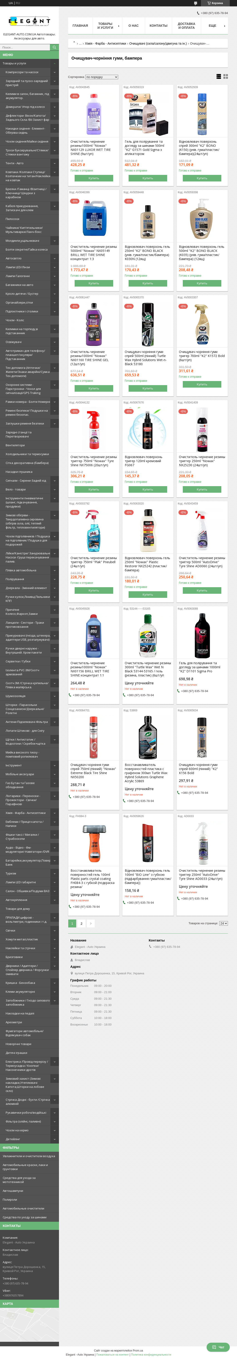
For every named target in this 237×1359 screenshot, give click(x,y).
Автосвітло (14, 258)
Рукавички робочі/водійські (26, 1112)
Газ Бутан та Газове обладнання (20, 785)
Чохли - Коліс (15, 320)
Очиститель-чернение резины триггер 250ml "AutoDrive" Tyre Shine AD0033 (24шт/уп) (202, 875)
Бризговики (14, 957)
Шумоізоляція (15, 696)
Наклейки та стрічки (20, 948)
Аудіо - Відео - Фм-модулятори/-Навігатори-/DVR (27, 849)
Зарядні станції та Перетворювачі (19, 434)
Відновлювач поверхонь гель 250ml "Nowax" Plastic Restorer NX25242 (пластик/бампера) (147, 564)
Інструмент (14, 765)
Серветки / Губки (18, 661)
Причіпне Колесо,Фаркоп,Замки (22, 612)
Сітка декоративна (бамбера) (27, 463)
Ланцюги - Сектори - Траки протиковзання (25, 624)
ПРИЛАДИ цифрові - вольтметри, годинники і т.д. (26, 919)
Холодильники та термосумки (27, 454)
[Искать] (54, 47)
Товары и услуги (14, 63)
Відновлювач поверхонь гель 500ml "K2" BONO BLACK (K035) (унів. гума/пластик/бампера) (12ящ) (201, 253)
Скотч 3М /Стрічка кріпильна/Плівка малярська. (27, 685)
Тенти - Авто (15, 163)
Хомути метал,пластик (22, 939)
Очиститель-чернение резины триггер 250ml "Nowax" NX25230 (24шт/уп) (202, 461)
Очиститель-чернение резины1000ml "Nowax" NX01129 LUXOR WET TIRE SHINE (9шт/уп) (91, 148)
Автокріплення (16, 900)
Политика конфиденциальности (151, 1354)
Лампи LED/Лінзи (18, 267)
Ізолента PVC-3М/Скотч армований (22, 672)
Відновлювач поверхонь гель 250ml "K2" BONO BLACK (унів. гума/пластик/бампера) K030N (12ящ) (147, 253)
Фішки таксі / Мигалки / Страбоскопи (22, 837)
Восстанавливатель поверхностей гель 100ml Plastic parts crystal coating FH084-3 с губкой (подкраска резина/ (93, 879)
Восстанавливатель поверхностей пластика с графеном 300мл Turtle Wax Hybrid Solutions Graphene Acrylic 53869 (146, 773)
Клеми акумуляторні (20, 992)
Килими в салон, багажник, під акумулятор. (27, 96)
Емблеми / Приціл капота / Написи (25, 824)
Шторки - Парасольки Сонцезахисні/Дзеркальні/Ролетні (25, 709)
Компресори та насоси (22, 72)
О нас (133, 25)
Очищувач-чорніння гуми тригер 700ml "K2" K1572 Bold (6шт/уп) (202, 356)
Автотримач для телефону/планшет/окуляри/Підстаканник (25, 355)
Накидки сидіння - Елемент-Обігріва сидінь (25, 130)
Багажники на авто (19, 285)
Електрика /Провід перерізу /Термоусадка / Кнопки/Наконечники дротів (27, 1066)
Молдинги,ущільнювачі (22, 241)
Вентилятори (15, 445)
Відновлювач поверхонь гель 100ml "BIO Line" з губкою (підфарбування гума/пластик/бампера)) (148, 877)
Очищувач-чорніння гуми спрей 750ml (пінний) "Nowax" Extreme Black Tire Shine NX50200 (93, 771)
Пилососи (12, 219)
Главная (80, 25)
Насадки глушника (19, 472)
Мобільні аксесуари (20, 774)
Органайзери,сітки (19, 302)
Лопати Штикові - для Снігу (25, 731)
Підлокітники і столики (22, 311)
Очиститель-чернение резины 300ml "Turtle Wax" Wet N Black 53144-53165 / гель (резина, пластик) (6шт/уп (148, 669)
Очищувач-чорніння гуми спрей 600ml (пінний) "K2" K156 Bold (198, 769)
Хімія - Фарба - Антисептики (26, 813)
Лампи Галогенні (18, 276)
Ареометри (14, 1022)
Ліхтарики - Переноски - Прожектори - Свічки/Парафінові (23, 800)
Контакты (158, 25)
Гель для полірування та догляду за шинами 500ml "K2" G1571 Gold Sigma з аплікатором (144, 148)
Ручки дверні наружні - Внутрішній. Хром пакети (24, 650)
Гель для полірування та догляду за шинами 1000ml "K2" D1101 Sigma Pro (199, 667)
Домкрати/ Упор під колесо (25, 107)
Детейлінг (13, 1139)
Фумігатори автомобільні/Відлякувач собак (25, 1033)
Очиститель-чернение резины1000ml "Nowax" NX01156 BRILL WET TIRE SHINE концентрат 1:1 (90, 669)
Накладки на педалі (20, 1013)
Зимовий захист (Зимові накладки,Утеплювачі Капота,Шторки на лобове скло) (25, 1085)
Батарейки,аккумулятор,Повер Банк (28, 862)
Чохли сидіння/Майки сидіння (27, 141)
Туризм (11, 873)
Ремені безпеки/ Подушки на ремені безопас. (27, 412)
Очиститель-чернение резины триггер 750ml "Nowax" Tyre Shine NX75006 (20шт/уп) (94, 461)
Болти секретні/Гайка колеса (27, 249)
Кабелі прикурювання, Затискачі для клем (22, 208)
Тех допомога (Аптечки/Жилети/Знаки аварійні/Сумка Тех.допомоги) (28, 372)
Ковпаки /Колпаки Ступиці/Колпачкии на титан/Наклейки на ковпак (28, 176)
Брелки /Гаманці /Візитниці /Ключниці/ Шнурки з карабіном (26, 193)
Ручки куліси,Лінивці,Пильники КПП (28, 599)
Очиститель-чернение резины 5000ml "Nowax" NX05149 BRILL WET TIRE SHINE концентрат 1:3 (94, 253)
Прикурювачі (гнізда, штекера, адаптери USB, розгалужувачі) (28, 637)
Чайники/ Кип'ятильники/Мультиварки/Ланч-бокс (24, 230)
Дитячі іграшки (16, 1053)
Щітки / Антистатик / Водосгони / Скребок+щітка (25, 741)
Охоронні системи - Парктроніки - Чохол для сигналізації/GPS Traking (23, 389)
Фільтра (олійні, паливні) (23, 1121)
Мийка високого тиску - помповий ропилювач (22, 754)
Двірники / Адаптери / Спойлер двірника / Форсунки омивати (27, 970)
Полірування (15, 579)
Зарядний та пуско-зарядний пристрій (27, 83)
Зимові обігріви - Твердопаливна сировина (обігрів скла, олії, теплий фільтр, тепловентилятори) (25, 521)
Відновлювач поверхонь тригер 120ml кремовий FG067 (143, 461)
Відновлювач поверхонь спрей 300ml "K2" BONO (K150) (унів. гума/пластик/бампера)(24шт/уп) (199, 148)
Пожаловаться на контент (112, 1354)
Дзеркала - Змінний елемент (26, 588)
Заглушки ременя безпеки (25, 423)
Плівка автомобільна (21, 570)
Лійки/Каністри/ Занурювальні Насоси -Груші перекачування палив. (28, 557)
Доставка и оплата (186, 25)
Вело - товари (16, 489)
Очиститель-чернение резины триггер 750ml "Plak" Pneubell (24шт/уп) (94, 562)
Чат (218, 1347)
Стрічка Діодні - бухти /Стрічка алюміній (28, 1102)
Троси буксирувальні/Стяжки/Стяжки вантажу (27, 152)
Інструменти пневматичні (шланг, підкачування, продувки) (24, 502)
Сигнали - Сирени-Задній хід (26, 480)
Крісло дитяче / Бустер (22, 294)
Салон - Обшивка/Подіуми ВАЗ (27, 891)
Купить (94, 178)
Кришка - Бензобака (20, 983)
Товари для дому (18, 909)
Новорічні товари (18, 1044)
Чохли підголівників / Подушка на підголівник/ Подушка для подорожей (28, 540)
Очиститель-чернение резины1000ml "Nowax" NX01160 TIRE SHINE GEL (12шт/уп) (90, 358)
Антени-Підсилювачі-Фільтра (27, 722)
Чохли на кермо (17, 1130)
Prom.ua (138, 1350)
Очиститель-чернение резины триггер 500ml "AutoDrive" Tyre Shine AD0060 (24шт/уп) (202, 562)
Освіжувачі (14, 342)
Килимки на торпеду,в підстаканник (22, 331)
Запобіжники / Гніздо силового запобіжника (28, 1002)
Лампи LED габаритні (21, 882)
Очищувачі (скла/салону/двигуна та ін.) (158, 43)
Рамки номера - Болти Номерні (28, 402)
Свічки (10, 930)
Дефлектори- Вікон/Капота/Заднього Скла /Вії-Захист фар (27, 117)
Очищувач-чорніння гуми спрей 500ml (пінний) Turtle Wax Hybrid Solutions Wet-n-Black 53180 (146, 358)
